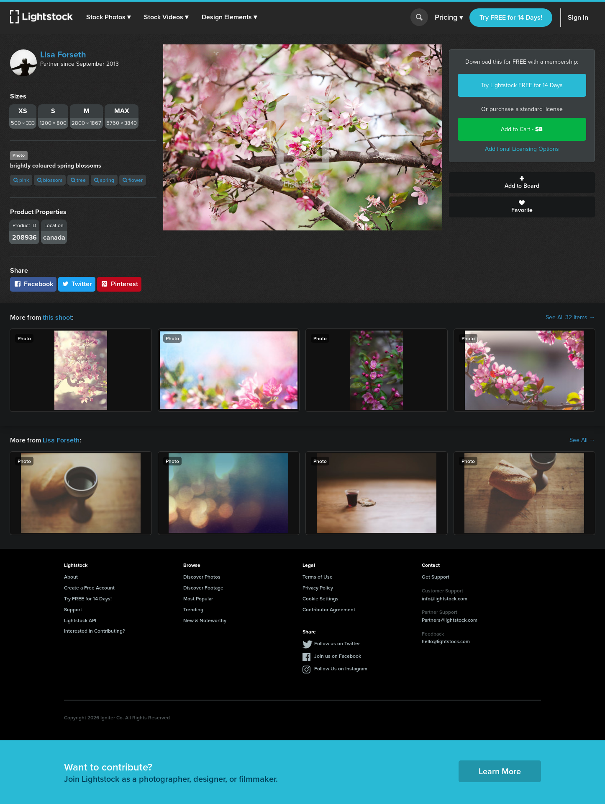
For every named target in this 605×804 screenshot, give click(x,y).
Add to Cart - (522, 129)
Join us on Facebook (337, 655)
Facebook (33, 284)
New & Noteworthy (204, 620)
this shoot (57, 317)
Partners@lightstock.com (449, 619)
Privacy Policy (317, 587)
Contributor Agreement (328, 609)
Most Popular (198, 598)
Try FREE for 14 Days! (510, 17)
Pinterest (119, 284)
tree (78, 180)
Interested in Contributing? (94, 630)
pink (21, 180)
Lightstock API (80, 620)
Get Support (435, 576)
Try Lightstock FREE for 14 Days (522, 85)
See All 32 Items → (570, 317)
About (71, 576)
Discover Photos (201, 576)
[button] (108, 17)
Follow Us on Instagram (340, 668)
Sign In (578, 17)
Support (73, 609)
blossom (49, 180)
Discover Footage (203, 587)
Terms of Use (317, 576)
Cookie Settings (320, 598)
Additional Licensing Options (522, 149)
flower (133, 180)
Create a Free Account (89, 587)
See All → (582, 440)
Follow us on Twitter (337, 643)
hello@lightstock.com (446, 641)
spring (104, 180)
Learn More (500, 771)
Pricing (449, 17)
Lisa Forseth (63, 54)
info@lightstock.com (444, 598)
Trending (193, 609)
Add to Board (522, 183)
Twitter (77, 284)
